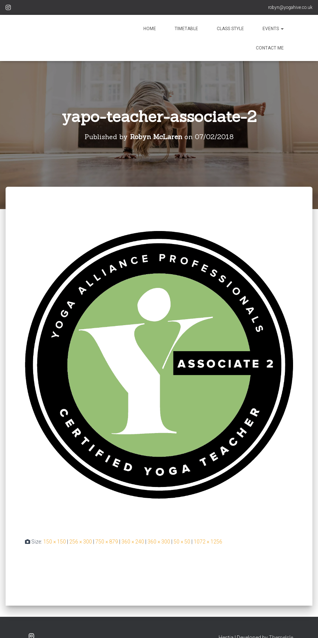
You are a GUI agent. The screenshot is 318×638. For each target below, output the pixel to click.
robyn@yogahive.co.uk (290, 7)
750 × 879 (106, 542)
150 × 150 (54, 542)
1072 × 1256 (208, 542)
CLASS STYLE (230, 28)
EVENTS (273, 28)
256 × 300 (80, 542)
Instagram (8, 8)
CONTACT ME (270, 48)
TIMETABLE (186, 28)
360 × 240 (132, 542)
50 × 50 (182, 542)
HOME (149, 28)
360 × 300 (158, 542)
